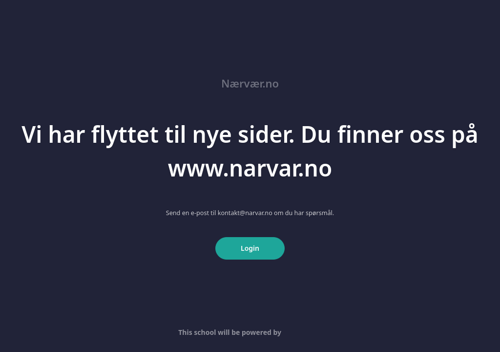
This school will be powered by (249, 332)
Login (250, 248)
